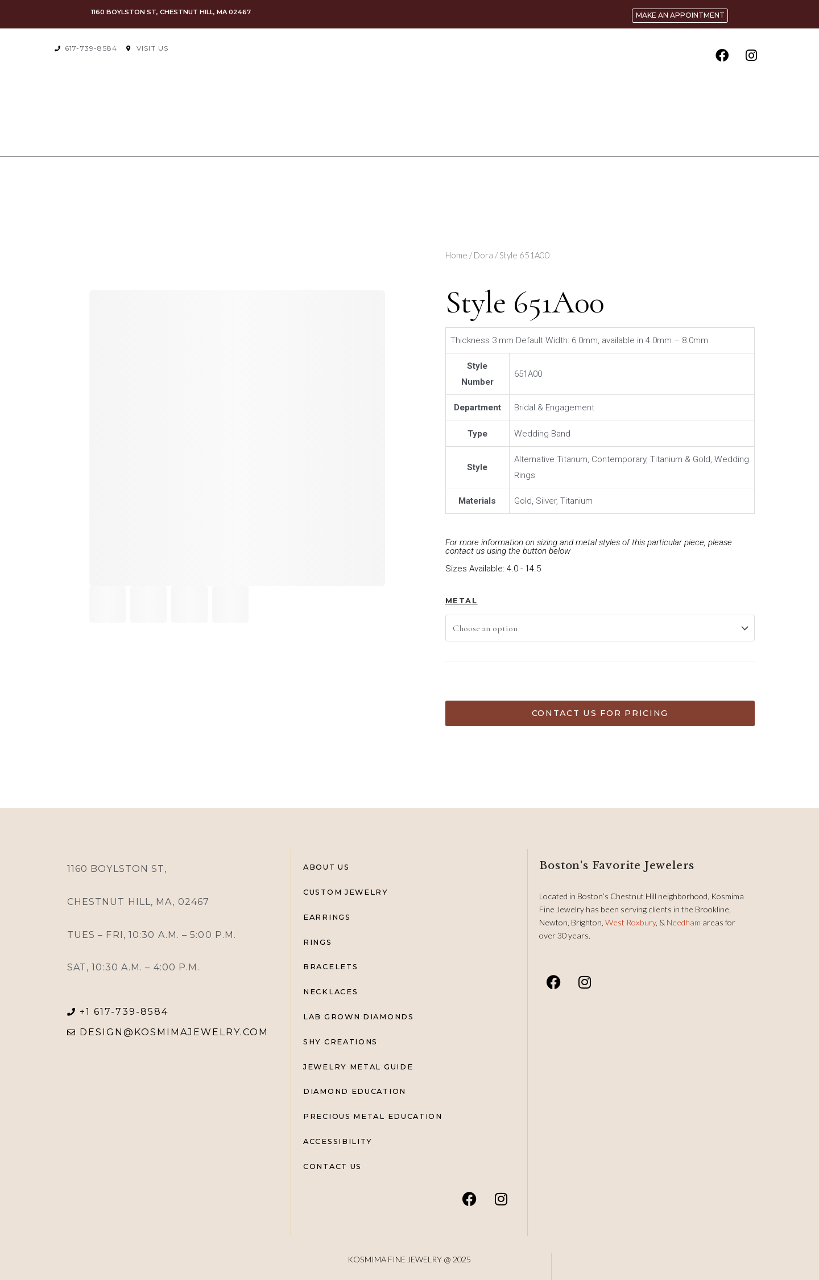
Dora (483, 255)
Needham (684, 922)
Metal (461, 600)
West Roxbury (630, 922)
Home (456, 255)
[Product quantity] (461, 683)
